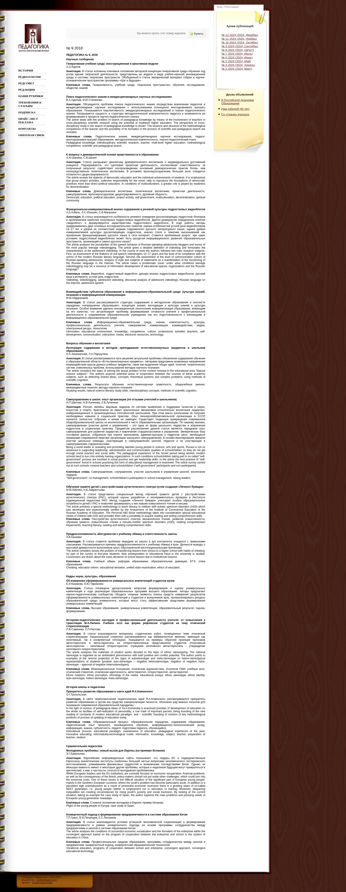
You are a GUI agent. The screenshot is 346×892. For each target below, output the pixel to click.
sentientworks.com (47, 880)
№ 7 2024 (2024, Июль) (237, 53)
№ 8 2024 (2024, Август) (238, 50)
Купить (196, 33)
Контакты (27, 128)
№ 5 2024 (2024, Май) (236, 61)
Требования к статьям (29, 104)
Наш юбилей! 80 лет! (235, 109)
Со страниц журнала (235, 114)
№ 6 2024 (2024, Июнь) (237, 57)
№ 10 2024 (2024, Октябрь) (240, 42)
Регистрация (231, 7)
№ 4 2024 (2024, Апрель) (238, 65)
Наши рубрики (30, 96)
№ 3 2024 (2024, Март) (237, 68)
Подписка (27, 112)
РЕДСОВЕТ (26, 83)
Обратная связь (31, 135)
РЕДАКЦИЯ (26, 89)
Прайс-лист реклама (28, 120)
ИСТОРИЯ (25, 70)
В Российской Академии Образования (237, 101)
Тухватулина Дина (42, 882)
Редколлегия (29, 77)
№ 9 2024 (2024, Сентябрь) (240, 46)
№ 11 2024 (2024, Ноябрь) (239, 38)
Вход (219, 7)
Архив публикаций (239, 26)
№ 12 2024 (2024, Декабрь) (240, 35)
